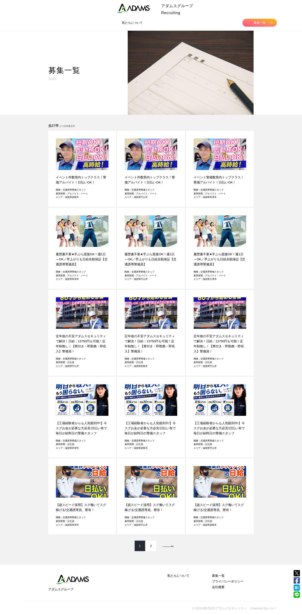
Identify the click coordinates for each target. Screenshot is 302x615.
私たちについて (132, 22)
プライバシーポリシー (227, 581)
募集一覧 (263, 22)
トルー (272, 608)
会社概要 (218, 587)
